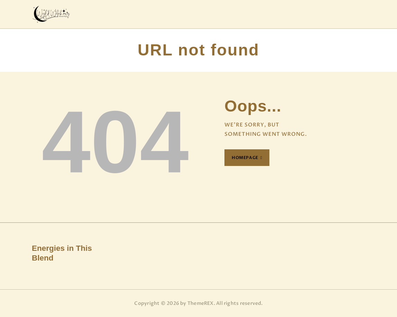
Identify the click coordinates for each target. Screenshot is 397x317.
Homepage (245, 157)
